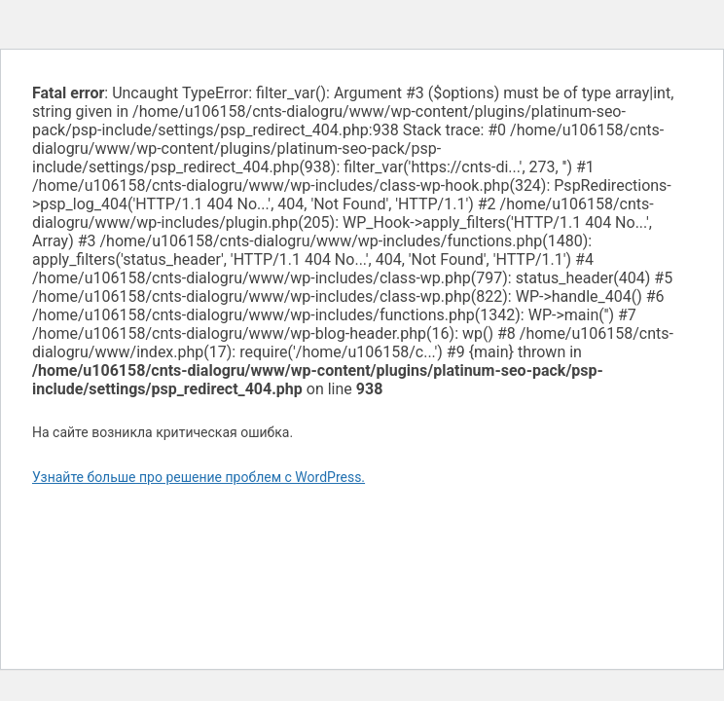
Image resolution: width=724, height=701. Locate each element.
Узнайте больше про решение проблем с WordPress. (198, 477)
